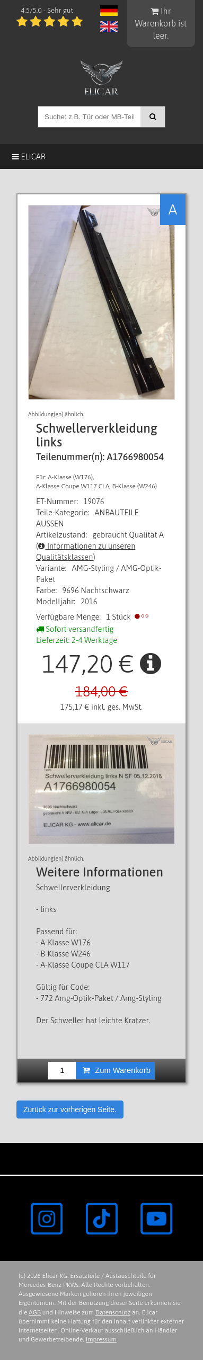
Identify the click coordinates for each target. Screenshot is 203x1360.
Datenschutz (112, 1312)
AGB (35, 1312)
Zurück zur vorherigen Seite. (70, 1109)
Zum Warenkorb (117, 1070)
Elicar (29, 156)
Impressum (101, 1339)
